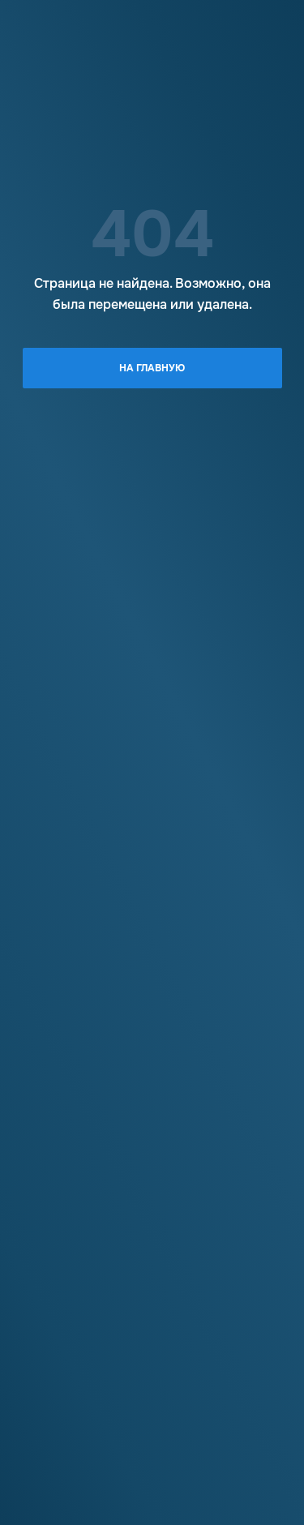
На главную (152, 368)
